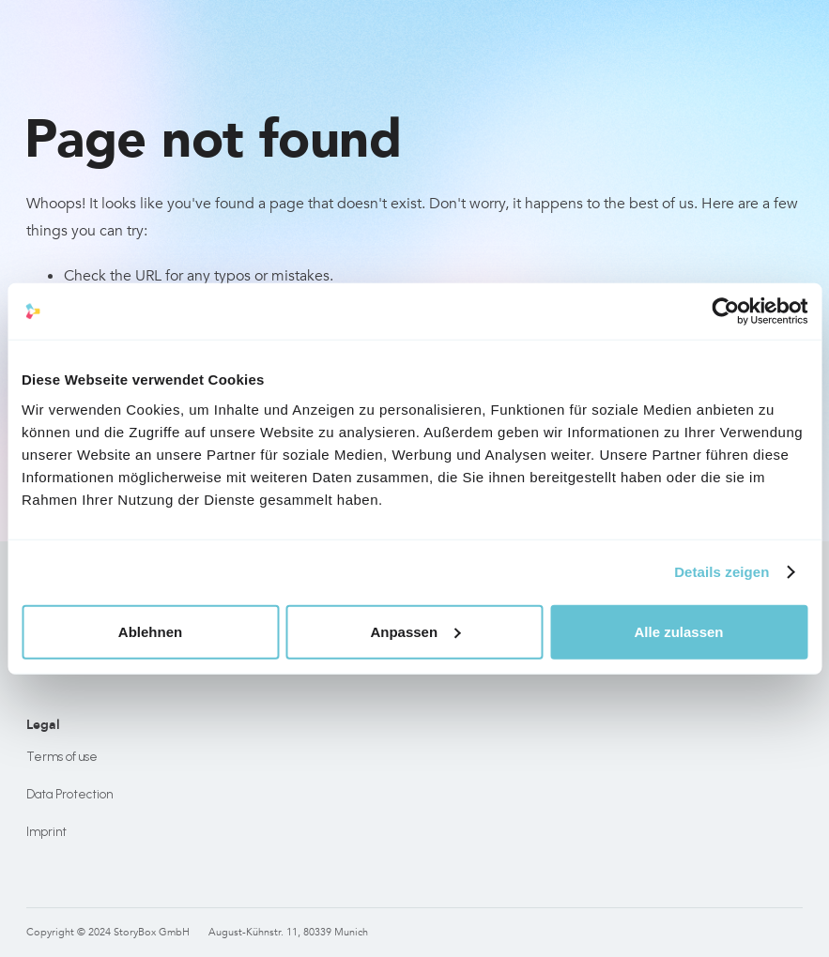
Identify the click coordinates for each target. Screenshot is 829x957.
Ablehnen (150, 631)
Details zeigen (721, 572)
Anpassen (415, 631)
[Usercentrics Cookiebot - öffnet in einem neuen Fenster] (725, 311)
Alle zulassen (678, 631)
